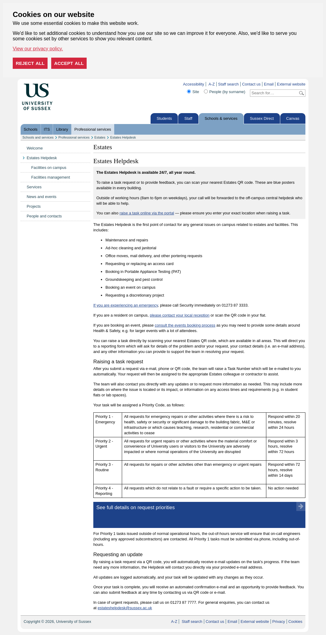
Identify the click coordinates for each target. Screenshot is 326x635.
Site (195, 91)
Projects (34, 206)
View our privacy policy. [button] (38, 48)
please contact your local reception (179, 315)
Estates (100, 137)
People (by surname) (227, 91)
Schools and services (38, 137)
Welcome (35, 148)
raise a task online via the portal (146, 213)
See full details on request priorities (135, 507)
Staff (188, 118)
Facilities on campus (48, 167)
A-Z (211, 84)
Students (164, 118)
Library (62, 129)
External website (291, 84)
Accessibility (193, 84)
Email (269, 84)
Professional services (93, 129)
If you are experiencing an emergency (125, 305)
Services (34, 187)
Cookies (295, 621)
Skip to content (65, 84)
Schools (31, 129)
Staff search (228, 84)
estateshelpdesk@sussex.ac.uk (125, 608)
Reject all (30, 63)
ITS (47, 129)
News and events (41, 196)
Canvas (292, 118)
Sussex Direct (262, 118)
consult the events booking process (185, 325)
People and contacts (44, 216)
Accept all (69, 63)
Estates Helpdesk (123, 137)
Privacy (278, 621)
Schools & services (221, 118)
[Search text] (274, 93)
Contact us (251, 84)
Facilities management (50, 177)
